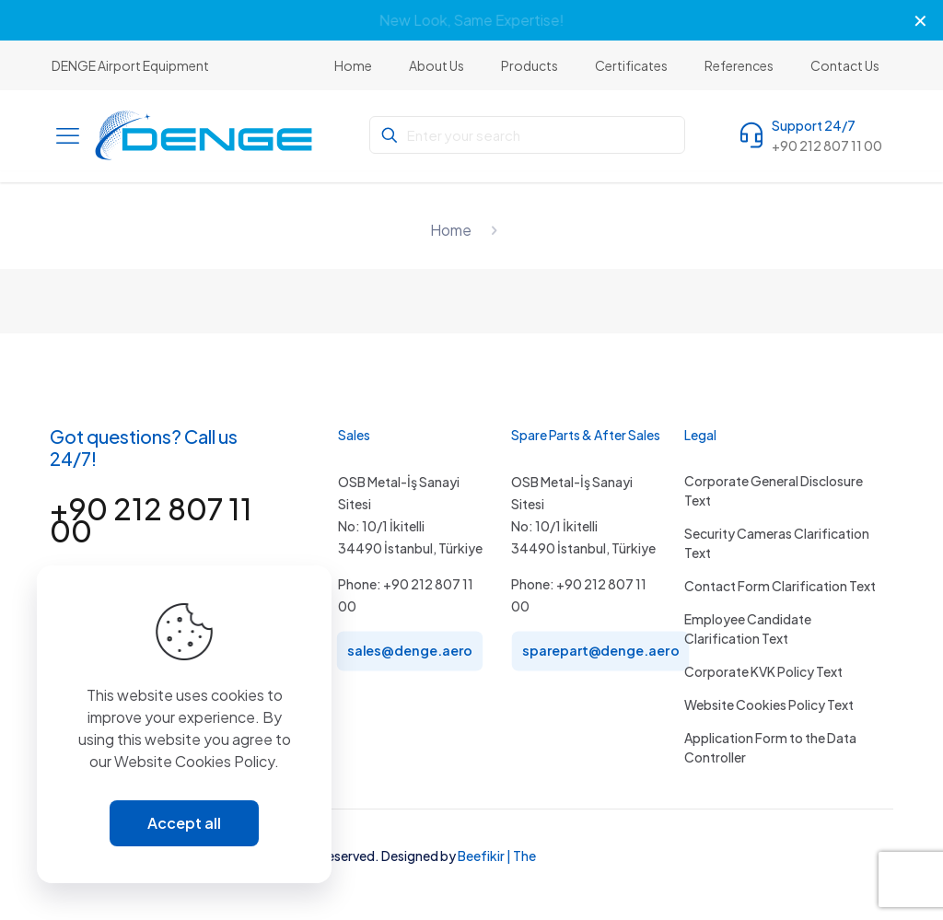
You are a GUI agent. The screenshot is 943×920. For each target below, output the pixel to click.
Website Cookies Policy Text (769, 704)
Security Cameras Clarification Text (776, 543)
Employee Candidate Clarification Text (747, 628)
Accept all (184, 823)
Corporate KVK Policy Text (763, 671)
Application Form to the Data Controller (770, 747)
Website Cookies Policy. (196, 761)
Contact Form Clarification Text (780, 585)
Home (451, 229)
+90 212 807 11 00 (151, 519)
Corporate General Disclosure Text (773, 490)
